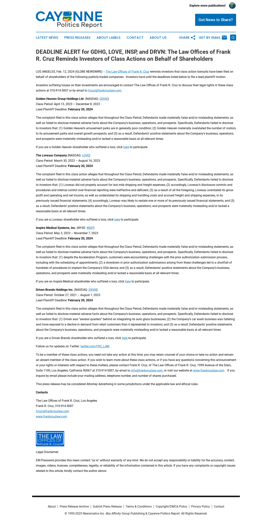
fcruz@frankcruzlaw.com (104, 90)
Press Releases (77, 37)
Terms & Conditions (139, 506)
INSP (90, 228)
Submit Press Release (107, 506)
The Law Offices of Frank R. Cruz (127, 71)
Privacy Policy (200, 506)
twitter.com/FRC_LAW (94, 346)
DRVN (93, 289)
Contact (135, 37)
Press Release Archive (74, 506)
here (126, 147)
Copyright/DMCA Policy (171, 506)
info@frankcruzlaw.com (147, 370)
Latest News (47, 37)
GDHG (104, 99)
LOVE (85, 155)
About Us (158, 37)
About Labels (109, 37)
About (52, 506)
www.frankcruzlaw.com (208, 370)
